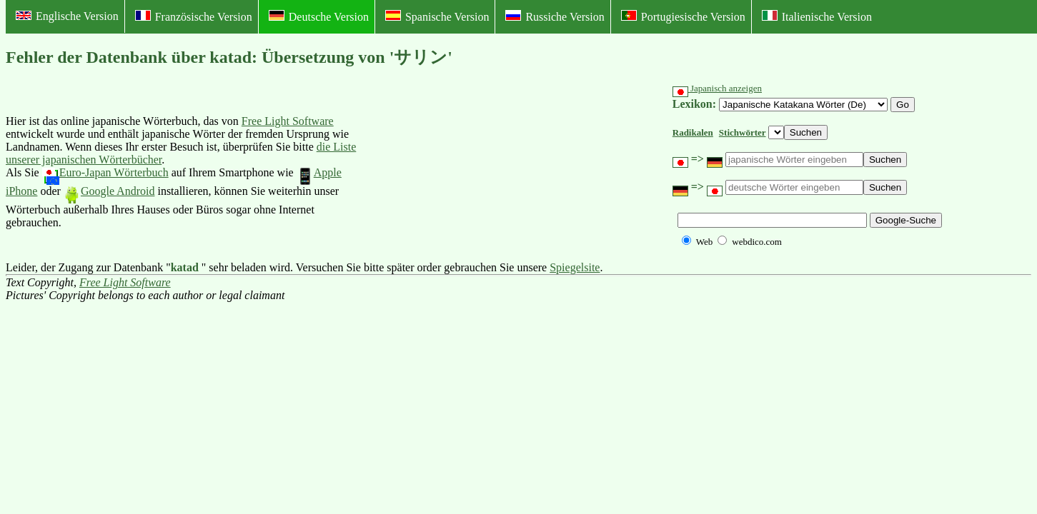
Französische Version (193, 16)
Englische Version (67, 16)
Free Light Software (288, 121)
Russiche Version (554, 16)
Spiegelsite (575, 267)
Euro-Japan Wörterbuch (105, 172)
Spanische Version (437, 16)
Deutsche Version (319, 16)
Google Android (109, 191)
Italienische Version (817, 16)
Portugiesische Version (683, 16)
